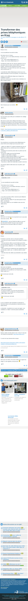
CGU (10, 596)
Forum (3, 5)
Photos (16, 5)
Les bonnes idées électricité (13, 416)
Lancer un (7, 370)
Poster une (21, 370)
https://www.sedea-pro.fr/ (18, 334)
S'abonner (24, 41)
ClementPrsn (5, 221)
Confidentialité (12, 597)
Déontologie (17, 596)
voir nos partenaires (4, 588)
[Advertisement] (14, 321)
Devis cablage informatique (5, 395)
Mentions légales (18, 595)
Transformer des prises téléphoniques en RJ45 (13, 32)
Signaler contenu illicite (10, 595)
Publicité (21, 596)
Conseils (24, 5)
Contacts (3, 595)
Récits (10, 5)
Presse (13, 596)
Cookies (16, 597)
